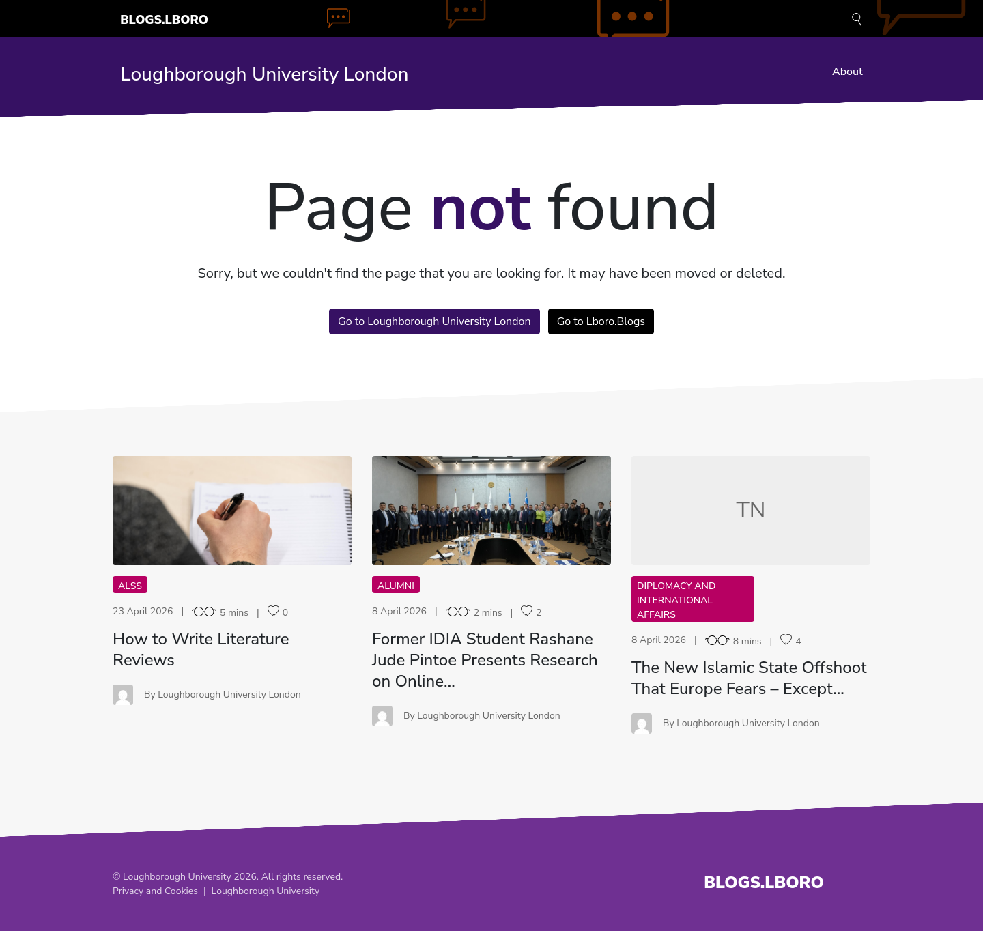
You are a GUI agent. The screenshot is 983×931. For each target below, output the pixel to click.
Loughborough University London (264, 74)
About (847, 71)
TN (751, 510)
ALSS (130, 585)
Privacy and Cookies (155, 891)
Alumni (395, 585)
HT (232, 510)
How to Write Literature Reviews (201, 649)
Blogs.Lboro (164, 20)
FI (491, 510)
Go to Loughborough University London (434, 321)
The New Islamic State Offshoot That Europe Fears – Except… (749, 678)
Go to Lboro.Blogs (601, 321)
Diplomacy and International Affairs (676, 600)
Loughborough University (266, 891)
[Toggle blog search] (849, 18)
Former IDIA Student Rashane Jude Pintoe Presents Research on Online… (485, 660)
